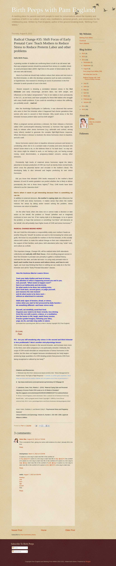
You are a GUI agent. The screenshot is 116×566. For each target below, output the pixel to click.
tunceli (21, 486)
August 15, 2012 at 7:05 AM (36, 439)
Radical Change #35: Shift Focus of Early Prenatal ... (92, 78)
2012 (83, 60)
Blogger (88, 561)
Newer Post (17, 530)
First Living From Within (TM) (92, 71)
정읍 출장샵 (23, 463)
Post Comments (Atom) (28, 535)
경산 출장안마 (50, 465)
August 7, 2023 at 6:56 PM (32, 474)
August (85, 69)
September (87, 65)
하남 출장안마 (25, 459)
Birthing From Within (86, 38)
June (85, 86)
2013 (83, 56)
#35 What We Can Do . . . (91, 74)
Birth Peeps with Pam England (53, 10)
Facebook (83, 40)
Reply (21, 447)
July (84, 83)
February (86, 99)
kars (20, 481)
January (86, 102)
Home (43, 530)
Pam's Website (84, 43)
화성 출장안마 (60, 459)
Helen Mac (23, 439)
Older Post (70, 530)
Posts (15, 548)
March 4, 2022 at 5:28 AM (36, 454)
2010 (83, 109)
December (87, 62)
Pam (92, 119)
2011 (83, 106)
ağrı (20, 483)
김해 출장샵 (52, 463)
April (85, 93)
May (85, 89)
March (85, 96)
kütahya (21, 477)
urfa (20, 479)
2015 (83, 53)
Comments (16, 551)
